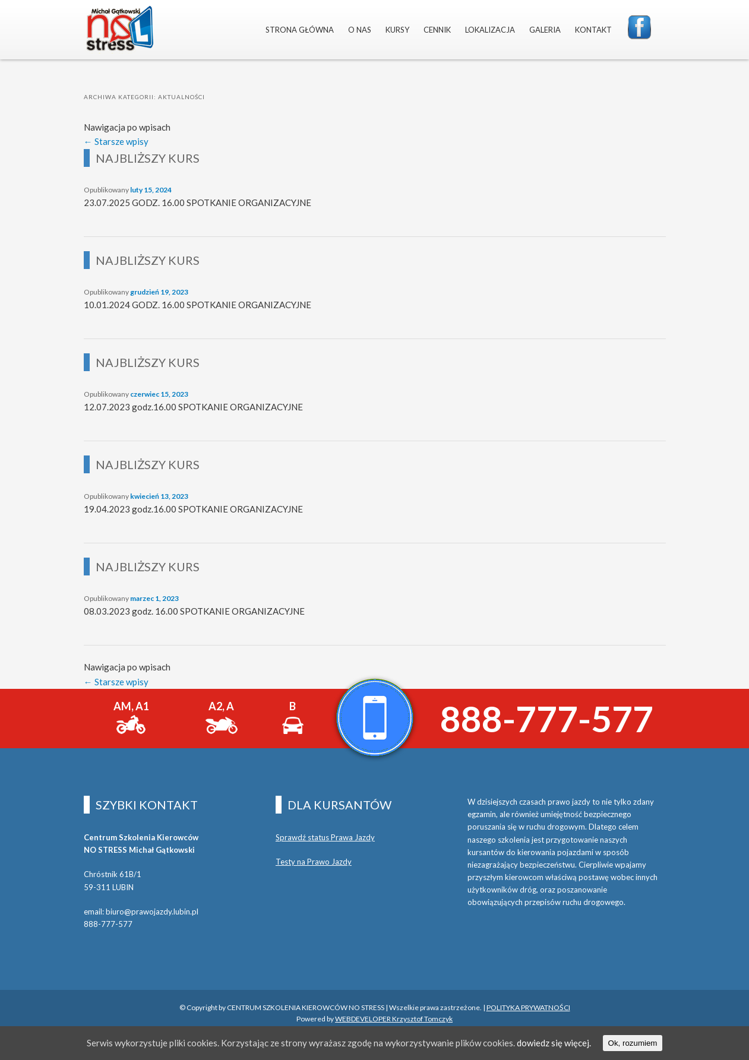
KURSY (397, 29)
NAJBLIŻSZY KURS (148, 158)
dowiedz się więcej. (554, 1042)
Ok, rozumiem (633, 1043)
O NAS (359, 29)
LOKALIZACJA (490, 29)
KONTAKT (593, 29)
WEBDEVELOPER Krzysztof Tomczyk (394, 1018)
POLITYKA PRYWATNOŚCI (528, 1007)
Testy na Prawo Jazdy (314, 861)
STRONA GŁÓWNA (300, 29)
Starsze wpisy (116, 141)
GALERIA (545, 29)
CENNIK (437, 29)
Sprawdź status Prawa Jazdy (325, 837)
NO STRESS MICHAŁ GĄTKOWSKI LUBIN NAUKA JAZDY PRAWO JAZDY (118, 29)
